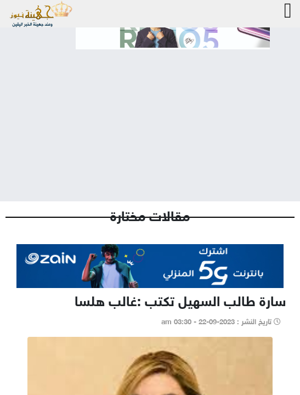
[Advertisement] (150, 116)
